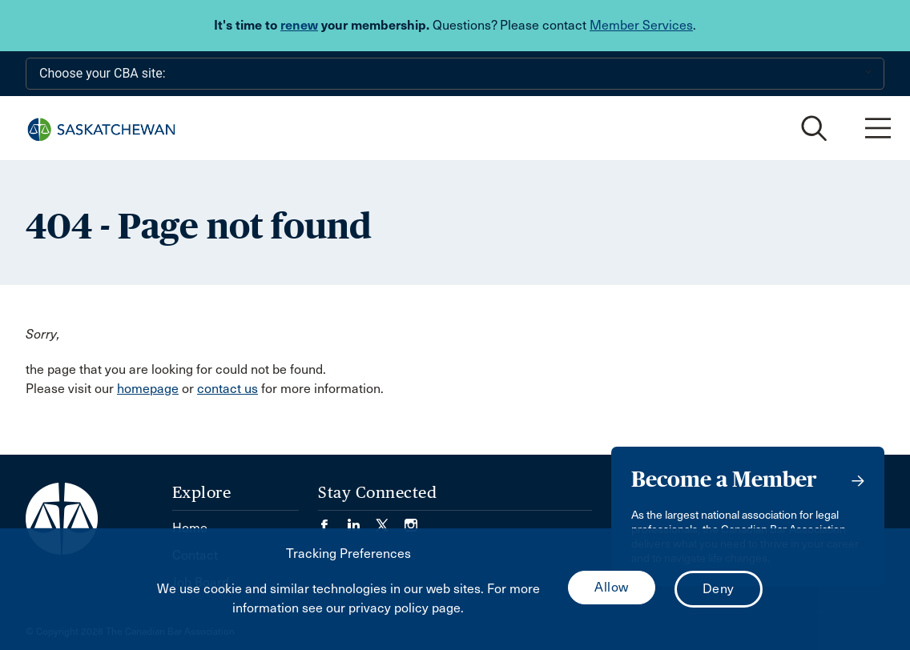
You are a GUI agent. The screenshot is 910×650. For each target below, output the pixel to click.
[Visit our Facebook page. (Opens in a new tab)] (332, 520)
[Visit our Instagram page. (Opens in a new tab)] (411, 520)
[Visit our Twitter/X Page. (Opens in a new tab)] (390, 520)
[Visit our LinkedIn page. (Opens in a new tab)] (361, 520)
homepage (148, 388)
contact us (227, 388)
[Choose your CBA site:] (455, 74)
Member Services (641, 25)
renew (299, 25)
